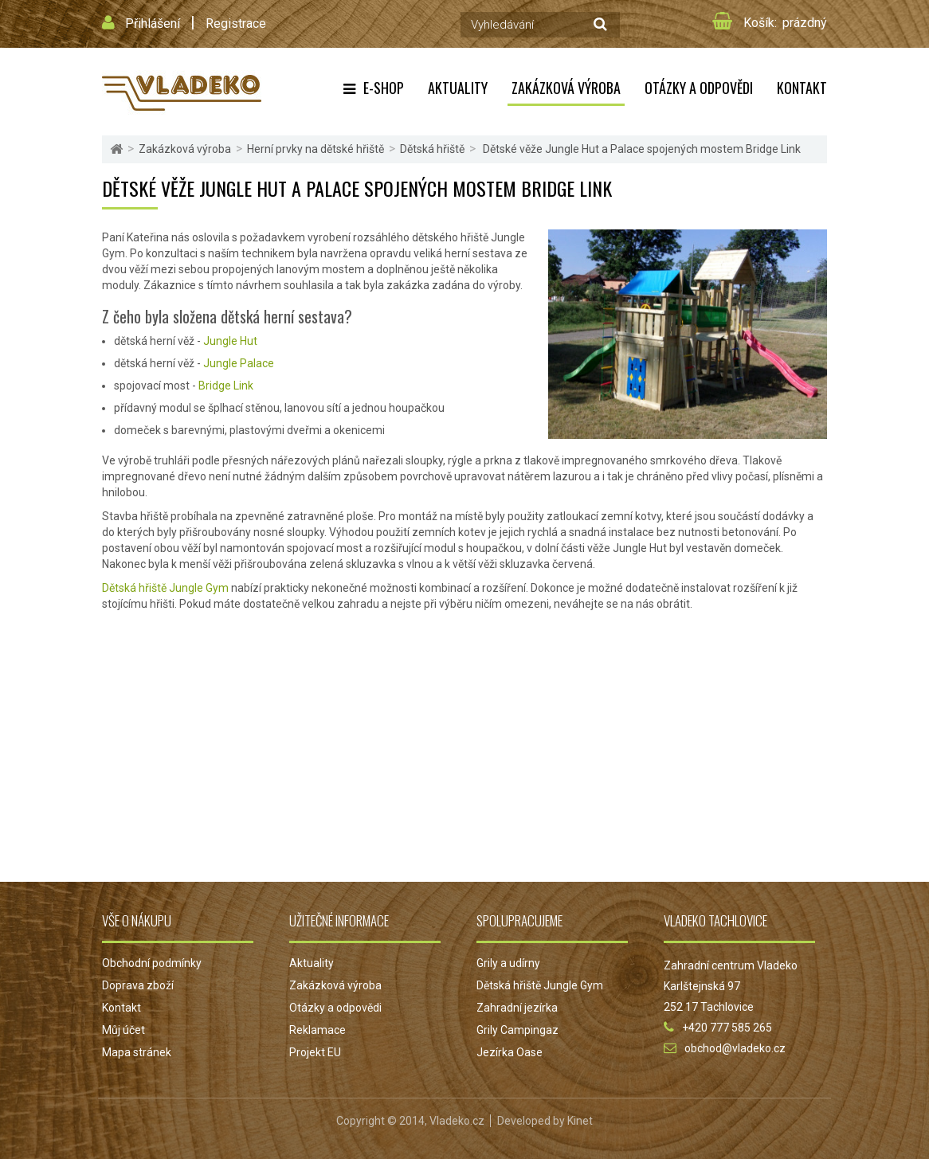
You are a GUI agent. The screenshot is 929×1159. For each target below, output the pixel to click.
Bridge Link (225, 385)
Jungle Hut (230, 341)
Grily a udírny (508, 963)
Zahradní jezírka (517, 1007)
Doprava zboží (138, 985)
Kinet (580, 1120)
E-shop (383, 87)
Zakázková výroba (566, 87)
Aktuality (458, 87)
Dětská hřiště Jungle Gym (165, 587)
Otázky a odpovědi (699, 87)
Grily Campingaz (517, 1030)
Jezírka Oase (509, 1052)
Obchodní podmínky (152, 963)
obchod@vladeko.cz (735, 1048)
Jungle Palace (238, 363)
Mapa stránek (136, 1052)
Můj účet (123, 1030)
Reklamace (317, 1030)
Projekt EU (315, 1052)
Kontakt (802, 87)
